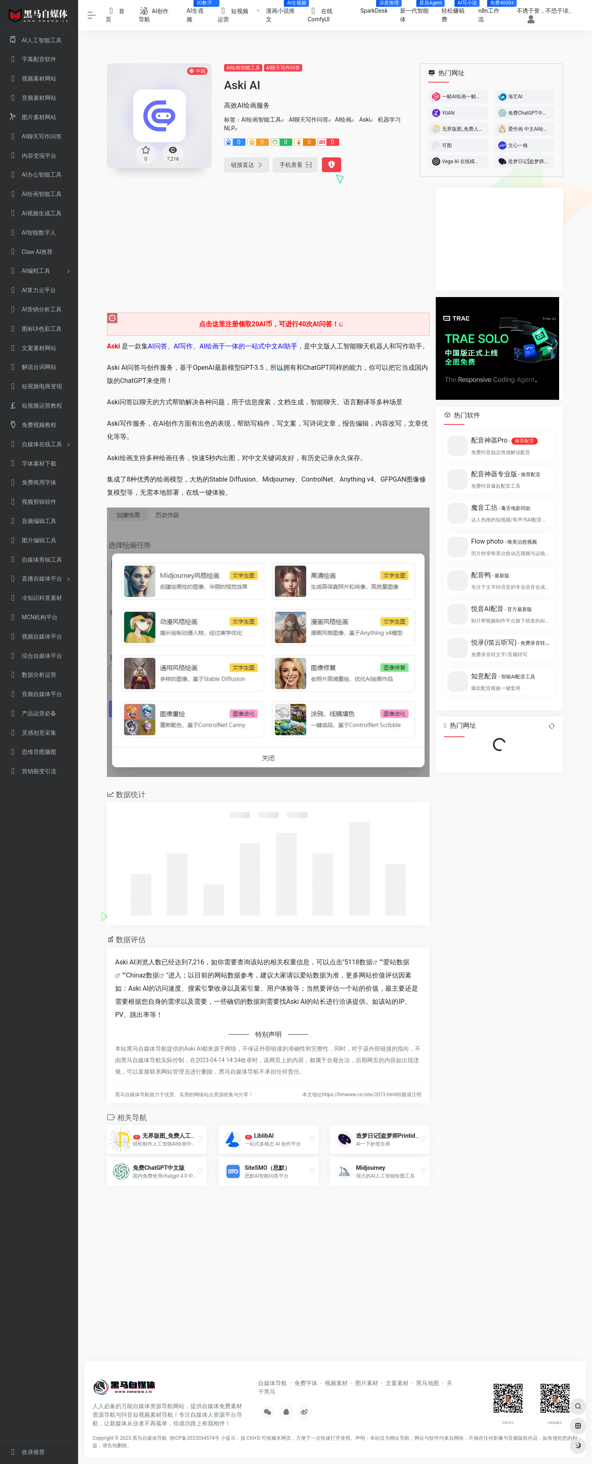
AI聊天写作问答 (283, 68)
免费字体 (305, 1383)
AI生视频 (199, 12)
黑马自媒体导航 (149, 1438)
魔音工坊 (501, 508)
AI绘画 (343, 119)
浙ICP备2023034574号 (194, 1438)
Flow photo (504, 541)
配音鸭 (490, 575)
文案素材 (397, 1383)
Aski (364, 119)
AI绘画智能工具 (243, 68)
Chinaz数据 (142, 975)
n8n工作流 (492, 12)
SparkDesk (377, 8)
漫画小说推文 (283, 12)
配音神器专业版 (506, 474)
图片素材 (366, 1383)
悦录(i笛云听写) (510, 642)
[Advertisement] (268, 245)
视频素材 (336, 1383)
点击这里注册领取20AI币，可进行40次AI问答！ (269, 324)
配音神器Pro (504, 440)
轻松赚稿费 (457, 12)
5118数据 (358, 962)
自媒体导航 (272, 1383)
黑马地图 (427, 1383)
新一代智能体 (417, 12)
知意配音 (503, 676)
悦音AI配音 (501, 609)
